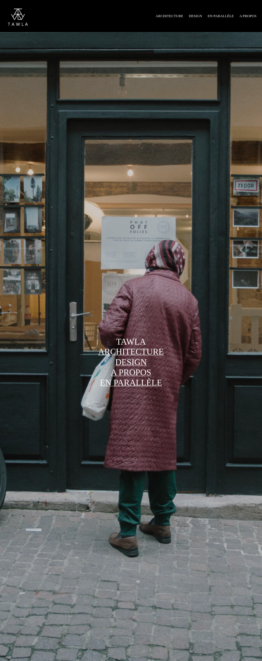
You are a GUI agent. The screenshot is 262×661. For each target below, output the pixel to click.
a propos (131, 372)
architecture (131, 351)
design (131, 362)
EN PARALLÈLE (131, 382)
